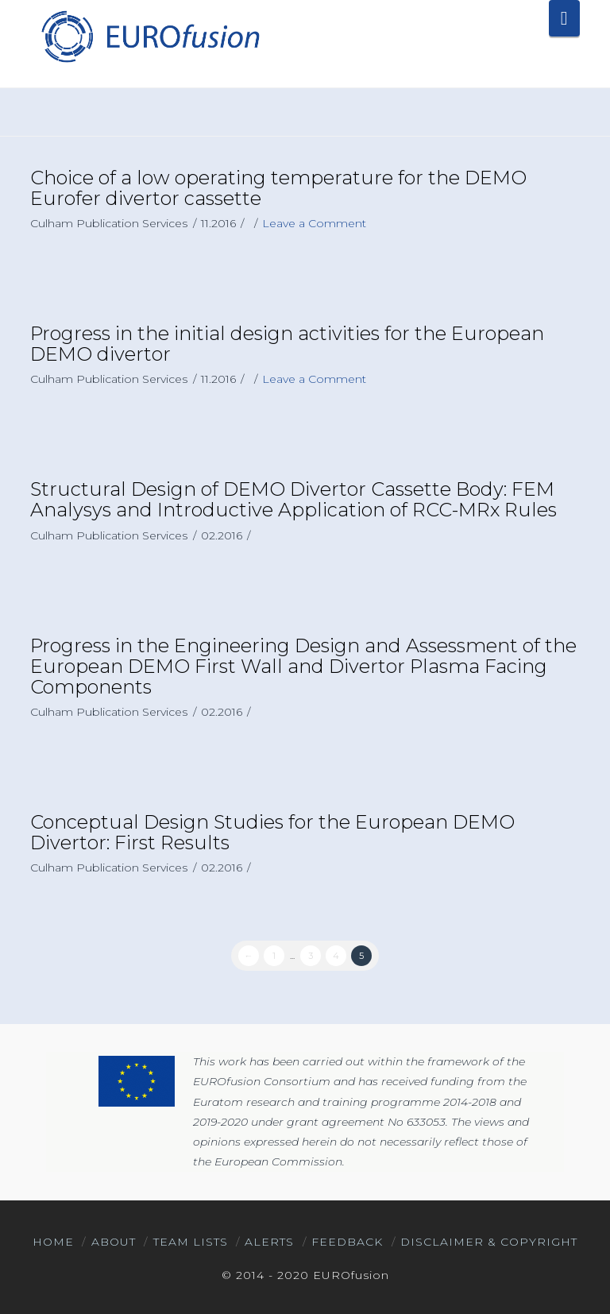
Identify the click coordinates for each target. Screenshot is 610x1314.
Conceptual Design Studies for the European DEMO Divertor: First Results (272, 832)
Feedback (347, 1242)
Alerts (269, 1242)
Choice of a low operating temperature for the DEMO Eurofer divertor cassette (278, 188)
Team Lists (190, 1242)
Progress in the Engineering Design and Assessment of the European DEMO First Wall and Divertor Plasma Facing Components (303, 666)
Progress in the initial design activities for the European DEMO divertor (287, 343)
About (113, 1242)
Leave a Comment (314, 223)
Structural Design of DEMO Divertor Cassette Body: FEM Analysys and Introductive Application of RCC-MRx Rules (293, 499)
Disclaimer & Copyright (488, 1242)
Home (53, 1242)
